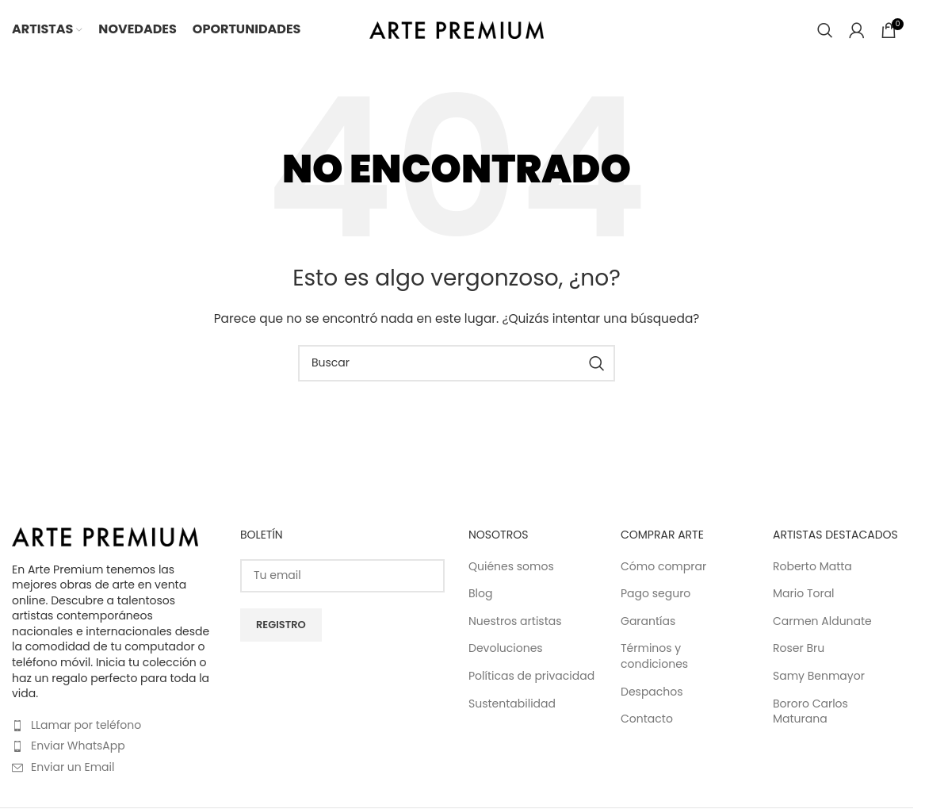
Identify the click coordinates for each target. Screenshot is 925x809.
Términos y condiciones (654, 656)
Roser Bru (798, 648)
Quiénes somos (511, 566)
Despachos (652, 692)
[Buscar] (825, 30)
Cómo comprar (663, 566)
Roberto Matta (812, 566)
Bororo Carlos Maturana (810, 711)
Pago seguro (655, 593)
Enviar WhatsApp (78, 745)
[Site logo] (456, 28)
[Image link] (105, 536)
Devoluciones (505, 648)
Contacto (647, 719)
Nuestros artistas (515, 621)
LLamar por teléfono (86, 725)
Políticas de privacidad (531, 676)
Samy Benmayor (819, 676)
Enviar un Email (72, 767)
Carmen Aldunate (822, 621)
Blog (480, 593)
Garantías (648, 621)
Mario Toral (804, 593)
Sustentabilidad (512, 703)
